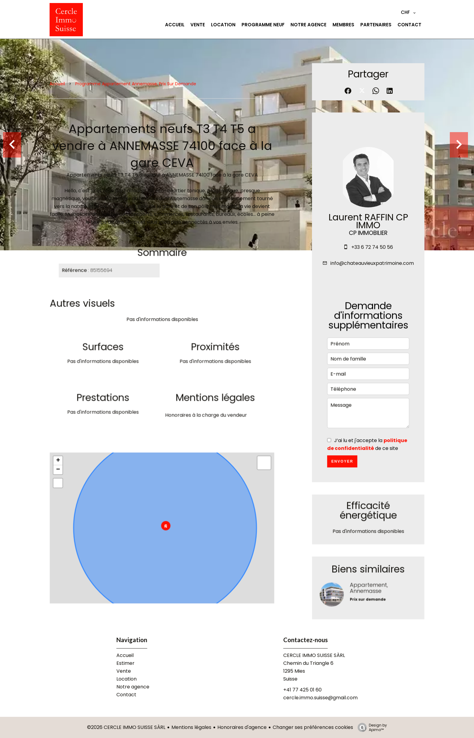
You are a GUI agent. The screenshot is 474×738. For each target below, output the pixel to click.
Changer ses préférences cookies (313, 727)
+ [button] (59, 464)
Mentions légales (191, 727)
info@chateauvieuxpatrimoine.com (372, 263)
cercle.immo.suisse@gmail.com (320, 697)
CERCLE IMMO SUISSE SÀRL (314, 655)
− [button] (59, 473)
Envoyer (342, 464)
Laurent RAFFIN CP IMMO (368, 221)
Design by (371, 727)
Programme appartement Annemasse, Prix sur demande (135, 84)
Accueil (57, 84)
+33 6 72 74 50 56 (372, 247)
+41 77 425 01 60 (302, 689)
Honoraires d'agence (242, 727)
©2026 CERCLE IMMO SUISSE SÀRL (126, 727)
